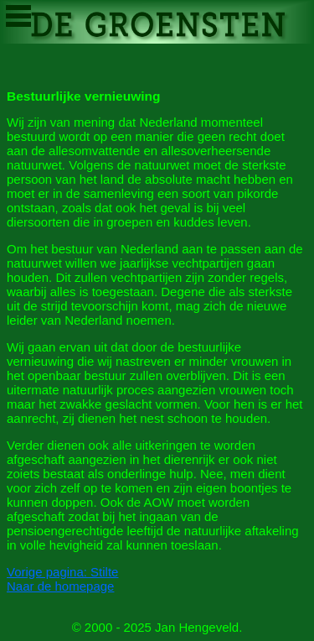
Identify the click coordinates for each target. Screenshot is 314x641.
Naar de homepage (60, 586)
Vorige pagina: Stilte (62, 572)
